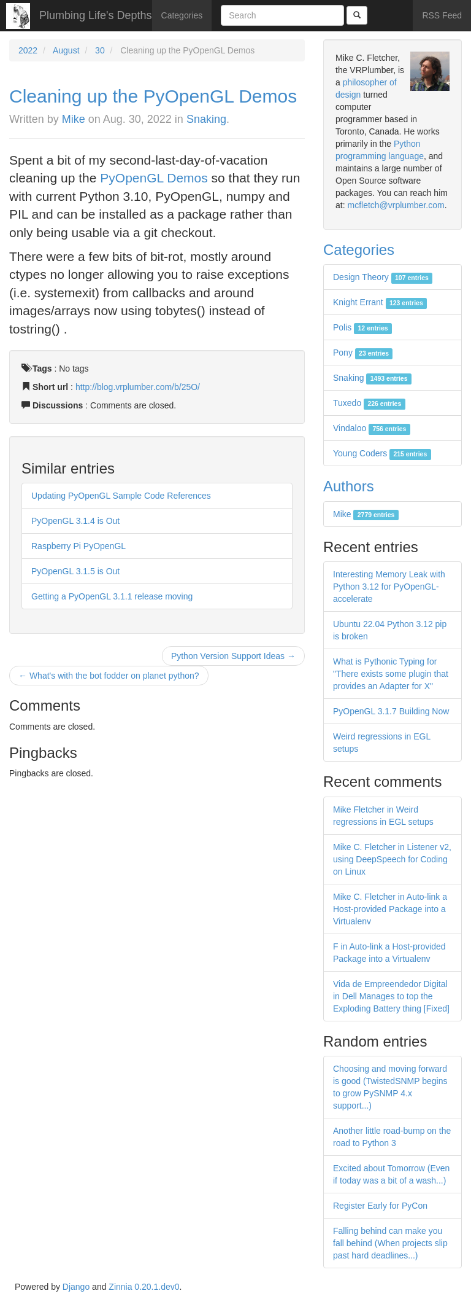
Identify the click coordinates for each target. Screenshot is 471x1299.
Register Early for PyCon (380, 1206)
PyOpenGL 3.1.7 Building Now (391, 711)
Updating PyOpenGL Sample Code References (121, 496)
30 (100, 50)
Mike (73, 119)
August (66, 50)
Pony (362, 352)
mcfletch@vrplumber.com (395, 205)
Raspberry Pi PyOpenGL (78, 546)
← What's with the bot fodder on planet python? (108, 676)
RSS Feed (442, 15)
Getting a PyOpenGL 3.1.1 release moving (112, 596)
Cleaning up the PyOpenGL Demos (153, 96)
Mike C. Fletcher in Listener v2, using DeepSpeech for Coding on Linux (392, 859)
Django (76, 1287)
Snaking (206, 119)
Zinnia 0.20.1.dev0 (144, 1287)
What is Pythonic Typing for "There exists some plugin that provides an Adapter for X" (390, 674)
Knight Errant (380, 302)
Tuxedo (369, 403)
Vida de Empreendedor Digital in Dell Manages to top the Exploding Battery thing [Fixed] (391, 996)
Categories (182, 15)
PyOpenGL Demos (153, 178)
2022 (27, 50)
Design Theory (382, 277)
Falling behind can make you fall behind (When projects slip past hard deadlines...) (390, 1243)
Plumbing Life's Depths (95, 15)
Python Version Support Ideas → (233, 656)
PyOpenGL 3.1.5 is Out (75, 571)
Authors (348, 486)
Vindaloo (371, 428)
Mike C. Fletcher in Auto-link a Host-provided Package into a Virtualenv (390, 909)
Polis (362, 327)
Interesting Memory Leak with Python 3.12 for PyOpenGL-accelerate (389, 586)
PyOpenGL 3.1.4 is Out (75, 521)
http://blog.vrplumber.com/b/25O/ (137, 387)
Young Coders (382, 453)
